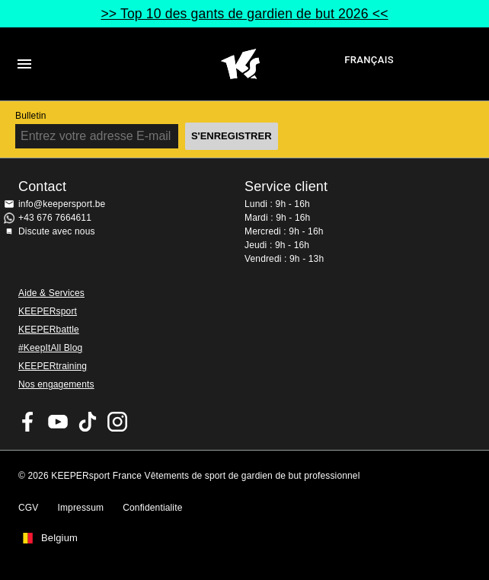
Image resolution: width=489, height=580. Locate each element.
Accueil (240, 64)
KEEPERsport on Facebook (28, 422)
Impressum (80, 507)
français (369, 59)
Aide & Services (51, 293)
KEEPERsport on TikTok (87, 422)
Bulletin (30, 115)
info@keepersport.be (61, 204)
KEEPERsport (47, 311)
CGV (28, 507)
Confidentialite (152, 507)
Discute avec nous (56, 231)
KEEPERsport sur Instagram (117, 422)
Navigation (24, 64)
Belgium (59, 538)
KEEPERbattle (48, 329)
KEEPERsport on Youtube (58, 422)
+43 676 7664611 (54, 217)
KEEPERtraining (52, 366)
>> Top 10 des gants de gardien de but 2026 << (244, 13)
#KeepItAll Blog (50, 348)
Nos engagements (56, 384)
